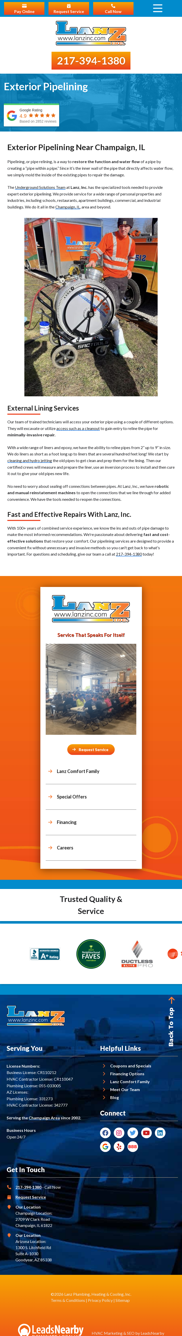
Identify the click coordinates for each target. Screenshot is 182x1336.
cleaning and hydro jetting (29, 460)
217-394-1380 (129, 554)
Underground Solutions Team (40, 187)
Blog (114, 1097)
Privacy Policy (100, 1300)
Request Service (30, 1197)
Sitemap (122, 1300)
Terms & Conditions (68, 1300)
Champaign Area (44, 1117)
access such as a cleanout (78, 428)
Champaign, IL (67, 206)
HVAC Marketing (107, 1333)
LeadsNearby (152, 1333)
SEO (131, 1333)
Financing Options (127, 1073)
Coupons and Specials (130, 1065)
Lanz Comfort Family (130, 1081)
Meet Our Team (125, 1089)
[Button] (91, 749)
